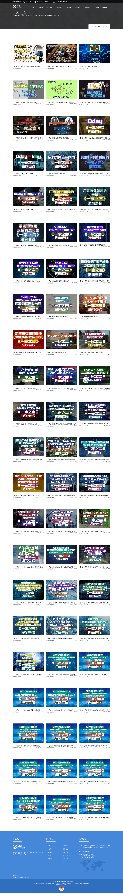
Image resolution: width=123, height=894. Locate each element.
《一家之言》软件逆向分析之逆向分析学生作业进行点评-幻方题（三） (94, 782)
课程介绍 (59, 7)
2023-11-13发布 (73, 819)
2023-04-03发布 (73, 461)
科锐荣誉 (50, 850)
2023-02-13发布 (40, 390)
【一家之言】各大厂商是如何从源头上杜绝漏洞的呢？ (61, 210)
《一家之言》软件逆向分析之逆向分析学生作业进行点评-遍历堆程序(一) (61, 747)
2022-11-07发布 (40, 211)
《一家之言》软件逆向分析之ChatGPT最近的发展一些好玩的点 (28, 675)
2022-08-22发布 (40, 68)
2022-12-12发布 (106, 246)
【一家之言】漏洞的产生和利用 (55, 174)
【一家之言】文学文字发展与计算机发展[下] (59, 66)
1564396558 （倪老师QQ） (63, 1)
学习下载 (65, 856)
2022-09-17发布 (73, 104)
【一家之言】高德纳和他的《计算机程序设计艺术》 (27, 138)
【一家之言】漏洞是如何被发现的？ (24, 210)
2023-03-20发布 (106, 425)
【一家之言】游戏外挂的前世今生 (56, 317)
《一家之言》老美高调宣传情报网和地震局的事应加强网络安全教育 (61, 675)
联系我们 (41, 7)
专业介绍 (50, 853)
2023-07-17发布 (73, 640)
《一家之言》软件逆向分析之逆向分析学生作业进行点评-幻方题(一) (28, 782)
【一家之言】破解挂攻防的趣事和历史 (91, 353)
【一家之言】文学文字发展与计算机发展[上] (26, 66)
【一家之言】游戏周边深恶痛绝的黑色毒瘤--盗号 (61, 424)
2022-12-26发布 (73, 283)
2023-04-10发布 (106, 461)
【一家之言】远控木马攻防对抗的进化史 (58, 245)
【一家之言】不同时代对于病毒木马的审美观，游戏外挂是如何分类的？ (28, 317)
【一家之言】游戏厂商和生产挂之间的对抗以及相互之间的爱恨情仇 (61, 389)
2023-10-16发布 (40, 784)
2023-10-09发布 (106, 748)
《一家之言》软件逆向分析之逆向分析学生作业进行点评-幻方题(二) (61, 782)
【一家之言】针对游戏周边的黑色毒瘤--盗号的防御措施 (94, 424)
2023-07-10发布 (40, 640)
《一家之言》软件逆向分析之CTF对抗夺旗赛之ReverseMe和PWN (94, 818)
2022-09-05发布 (106, 68)
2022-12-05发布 (73, 247)
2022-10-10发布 (106, 139)
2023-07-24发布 (106, 640)
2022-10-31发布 (106, 175)
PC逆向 (49, 856)
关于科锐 (49, 7)
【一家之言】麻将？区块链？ (88, 66)
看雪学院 (20, 878)
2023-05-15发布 (73, 533)
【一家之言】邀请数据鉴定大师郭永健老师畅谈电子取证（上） (61, 496)
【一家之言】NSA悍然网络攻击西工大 (58, 138)
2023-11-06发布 (40, 819)
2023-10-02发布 (73, 748)
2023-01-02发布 (106, 283)
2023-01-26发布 (40, 354)
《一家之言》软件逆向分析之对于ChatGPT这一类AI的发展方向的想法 (94, 675)
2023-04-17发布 (40, 497)
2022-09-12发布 (40, 104)
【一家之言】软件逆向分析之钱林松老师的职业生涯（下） (61, 532)
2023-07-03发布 (106, 605)
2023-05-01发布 (106, 497)
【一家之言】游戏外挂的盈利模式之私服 (25, 424)
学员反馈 (96, 7)
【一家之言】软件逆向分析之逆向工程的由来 (93, 532)
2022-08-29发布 (73, 68)
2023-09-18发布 (106, 712)
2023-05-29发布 (40, 569)
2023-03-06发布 (40, 426)
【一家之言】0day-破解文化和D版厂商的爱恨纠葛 (94, 138)
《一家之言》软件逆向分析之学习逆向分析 (26, 639)
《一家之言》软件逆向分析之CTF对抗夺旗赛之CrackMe (61, 818)
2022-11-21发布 (106, 211)
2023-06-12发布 (106, 569)
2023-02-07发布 (106, 354)
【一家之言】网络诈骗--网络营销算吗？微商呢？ (94, 460)
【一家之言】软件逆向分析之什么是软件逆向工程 (28, 567)
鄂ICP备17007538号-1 (61, 885)
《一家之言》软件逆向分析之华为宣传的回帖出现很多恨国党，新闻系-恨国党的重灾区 (28, 747)
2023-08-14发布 (106, 676)
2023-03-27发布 (40, 461)
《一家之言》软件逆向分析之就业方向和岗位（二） (59, 711)
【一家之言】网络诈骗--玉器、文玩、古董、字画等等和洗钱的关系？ (28, 496)
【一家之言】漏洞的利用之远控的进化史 (25, 245)
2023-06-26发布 (73, 605)
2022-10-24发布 (73, 175)
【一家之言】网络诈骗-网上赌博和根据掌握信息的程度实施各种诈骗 (61, 460)
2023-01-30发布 (73, 354)
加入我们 (104, 7)
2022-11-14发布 (73, 211)
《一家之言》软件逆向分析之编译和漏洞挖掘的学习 (94, 639)
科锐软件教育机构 (17, 68)
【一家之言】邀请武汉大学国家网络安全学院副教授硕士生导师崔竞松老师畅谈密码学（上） (28, 603)
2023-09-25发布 (40, 748)
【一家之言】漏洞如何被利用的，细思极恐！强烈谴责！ (94, 174)
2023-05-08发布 (40, 533)
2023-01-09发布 (40, 318)
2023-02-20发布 (73, 390)
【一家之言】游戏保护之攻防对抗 (56, 353)
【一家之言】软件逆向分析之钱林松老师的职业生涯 (28, 532)
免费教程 (87, 7)
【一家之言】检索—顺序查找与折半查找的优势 (93, 102)
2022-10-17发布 (40, 175)
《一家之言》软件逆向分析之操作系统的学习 (59, 639)
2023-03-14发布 (73, 426)
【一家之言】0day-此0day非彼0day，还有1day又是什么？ (28, 174)
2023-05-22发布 (106, 533)
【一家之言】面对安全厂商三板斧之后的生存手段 (94, 281)
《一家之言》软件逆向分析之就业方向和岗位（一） (26, 711)
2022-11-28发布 (40, 247)
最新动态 (77, 7)
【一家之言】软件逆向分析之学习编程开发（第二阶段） (94, 568)
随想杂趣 (26, 878)
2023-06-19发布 (40, 605)
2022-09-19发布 (106, 104)
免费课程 (65, 853)
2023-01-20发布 (106, 318)
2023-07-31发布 (40, 676)
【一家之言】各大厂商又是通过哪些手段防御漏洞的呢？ (94, 210)
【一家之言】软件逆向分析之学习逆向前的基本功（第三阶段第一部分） (94, 603)
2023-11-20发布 (106, 819)
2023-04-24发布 (73, 497)
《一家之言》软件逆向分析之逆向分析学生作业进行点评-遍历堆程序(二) (94, 747)
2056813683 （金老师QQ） (44, 1)
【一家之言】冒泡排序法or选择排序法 (24, 102)
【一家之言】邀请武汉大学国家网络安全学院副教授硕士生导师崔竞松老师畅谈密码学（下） (61, 603)
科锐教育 (15, 878)
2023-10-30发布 (106, 784)
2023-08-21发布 (40, 712)
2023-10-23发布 (73, 784)
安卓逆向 (50, 860)
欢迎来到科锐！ (17, 1)
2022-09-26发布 (40, 139)
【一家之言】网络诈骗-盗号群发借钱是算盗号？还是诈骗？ (28, 460)
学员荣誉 (68, 7)
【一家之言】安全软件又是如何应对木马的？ (26, 281)
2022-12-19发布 (40, 283)
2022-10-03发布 (73, 139)
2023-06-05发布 (73, 569)
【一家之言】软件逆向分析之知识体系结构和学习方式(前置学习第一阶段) (61, 568)
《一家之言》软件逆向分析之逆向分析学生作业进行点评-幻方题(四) (28, 818)
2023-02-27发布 (106, 390)
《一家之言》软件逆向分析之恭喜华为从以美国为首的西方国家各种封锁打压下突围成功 (94, 711)
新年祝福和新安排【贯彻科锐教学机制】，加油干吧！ (28, 353)
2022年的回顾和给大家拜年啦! (88, 317)
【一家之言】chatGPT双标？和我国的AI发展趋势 (94, 389)
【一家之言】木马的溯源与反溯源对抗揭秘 (92, 245)
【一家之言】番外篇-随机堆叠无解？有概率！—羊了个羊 (61, 102)
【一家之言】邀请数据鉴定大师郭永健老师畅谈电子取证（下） (94, 496)
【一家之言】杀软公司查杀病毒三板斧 (57, 281)
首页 (34, 7)
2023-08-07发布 (73, 676)
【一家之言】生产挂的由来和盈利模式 (24, 389)
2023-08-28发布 (73, 712)
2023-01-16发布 (73, 318)
